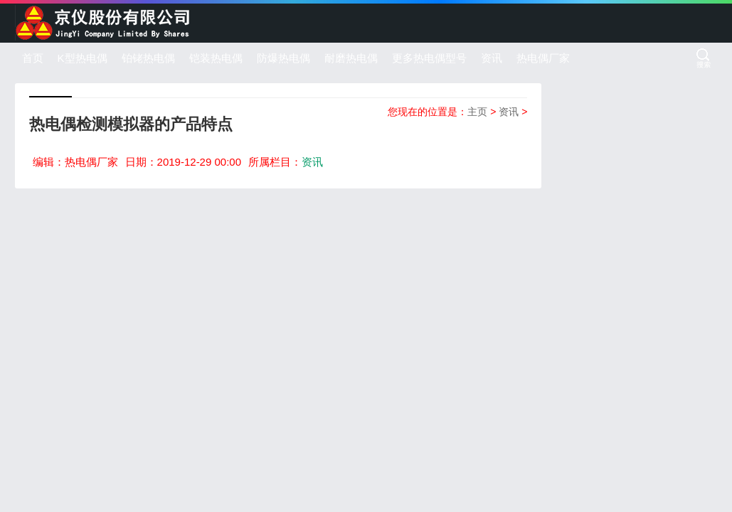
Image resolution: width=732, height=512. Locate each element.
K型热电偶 (82, 58)
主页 (477, 111)
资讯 (491, 58)
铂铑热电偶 (148, 58)
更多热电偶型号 (429, 58)
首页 (32, 58)
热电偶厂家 (543, 58)
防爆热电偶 (283, 58)
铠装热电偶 (216, 58)
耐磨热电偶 (351, 58)
